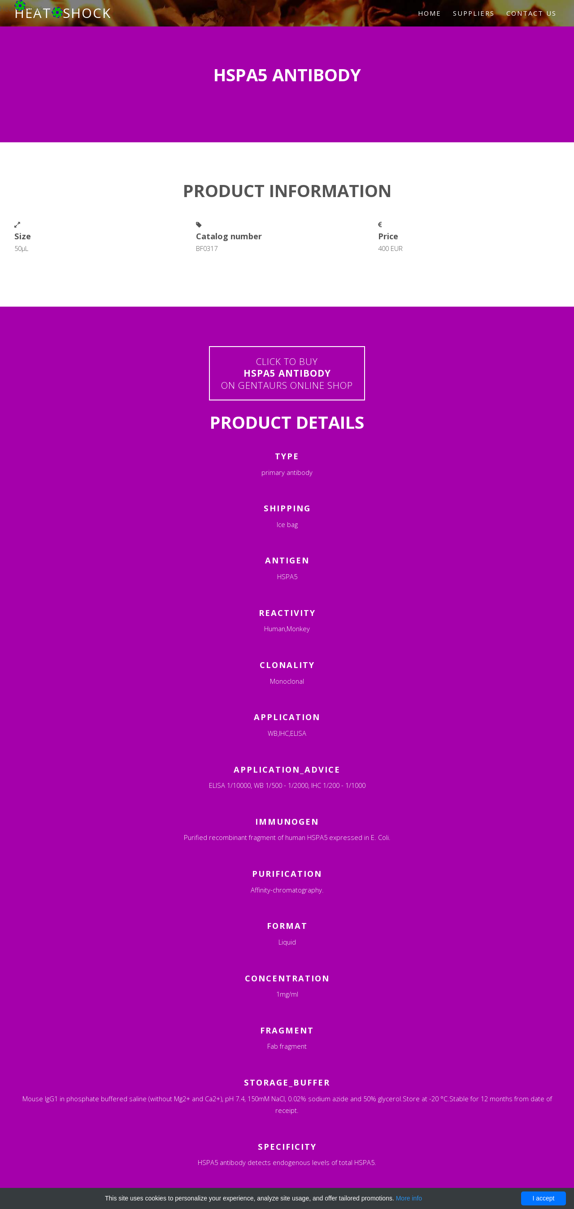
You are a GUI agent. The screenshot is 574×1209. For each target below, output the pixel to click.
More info (409, 1198)
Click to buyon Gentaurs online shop (287, 373)
